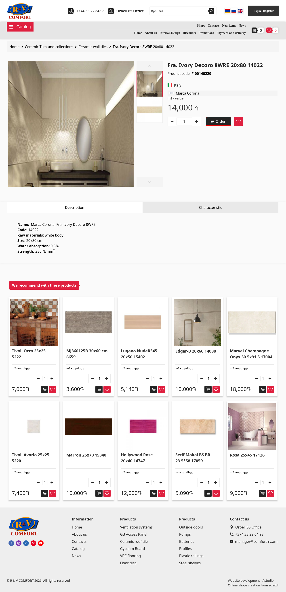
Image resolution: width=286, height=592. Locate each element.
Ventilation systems (136, 527)
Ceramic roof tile (134, 541)
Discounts (189, 33)
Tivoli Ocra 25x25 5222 (29, 353)
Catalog (78, 548)
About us (151, 33)
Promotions (206, 33)
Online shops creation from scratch (253, 585)
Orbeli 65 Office (245, 527)
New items (229, 25)
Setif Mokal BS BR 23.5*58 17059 (192, 457)
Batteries (186, 541)
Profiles (185, 548)
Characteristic (210, 207)
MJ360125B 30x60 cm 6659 (86, 353)
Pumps (185, 534)
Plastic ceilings (191, 555)
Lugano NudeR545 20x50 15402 (139, 353)
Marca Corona (187, 93)
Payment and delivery (231, 33)
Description (74, 207)
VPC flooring (130, 555)
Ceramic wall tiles (92, 46)
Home (138, 33)
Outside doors (191, 527)
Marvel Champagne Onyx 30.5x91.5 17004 (251, 353)
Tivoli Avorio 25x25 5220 (30, 457)
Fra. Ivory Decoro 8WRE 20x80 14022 (143, 46)
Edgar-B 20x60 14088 (195, 351)
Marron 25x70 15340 (86, 455)
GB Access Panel (133, 534)
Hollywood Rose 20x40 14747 (137, 457)
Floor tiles (128, 562)
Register (268, 11)
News (242, 25)
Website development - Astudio (251, 580)
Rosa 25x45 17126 (247, 455)
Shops (201, 25)
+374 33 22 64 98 (90, 10)
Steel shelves (190, 562)
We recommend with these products (44, 285)
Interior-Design (170, 33)
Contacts (213, 25)
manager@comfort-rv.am (254, 541)
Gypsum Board (132, 548)
